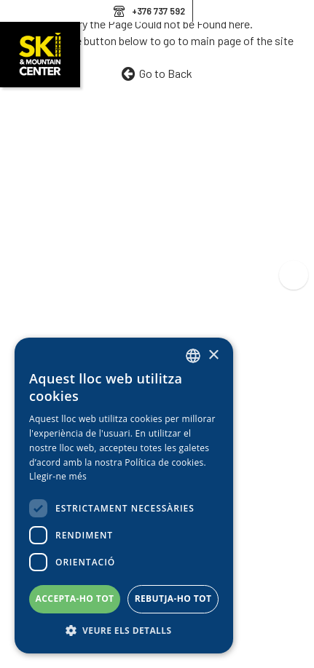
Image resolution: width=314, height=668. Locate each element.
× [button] (213, 355)
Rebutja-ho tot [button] (173, 598)
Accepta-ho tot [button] (75, 598)
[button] (124, 631)
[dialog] (124, 495)
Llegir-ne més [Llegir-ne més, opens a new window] (58, 476)
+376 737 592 (158, 11)
